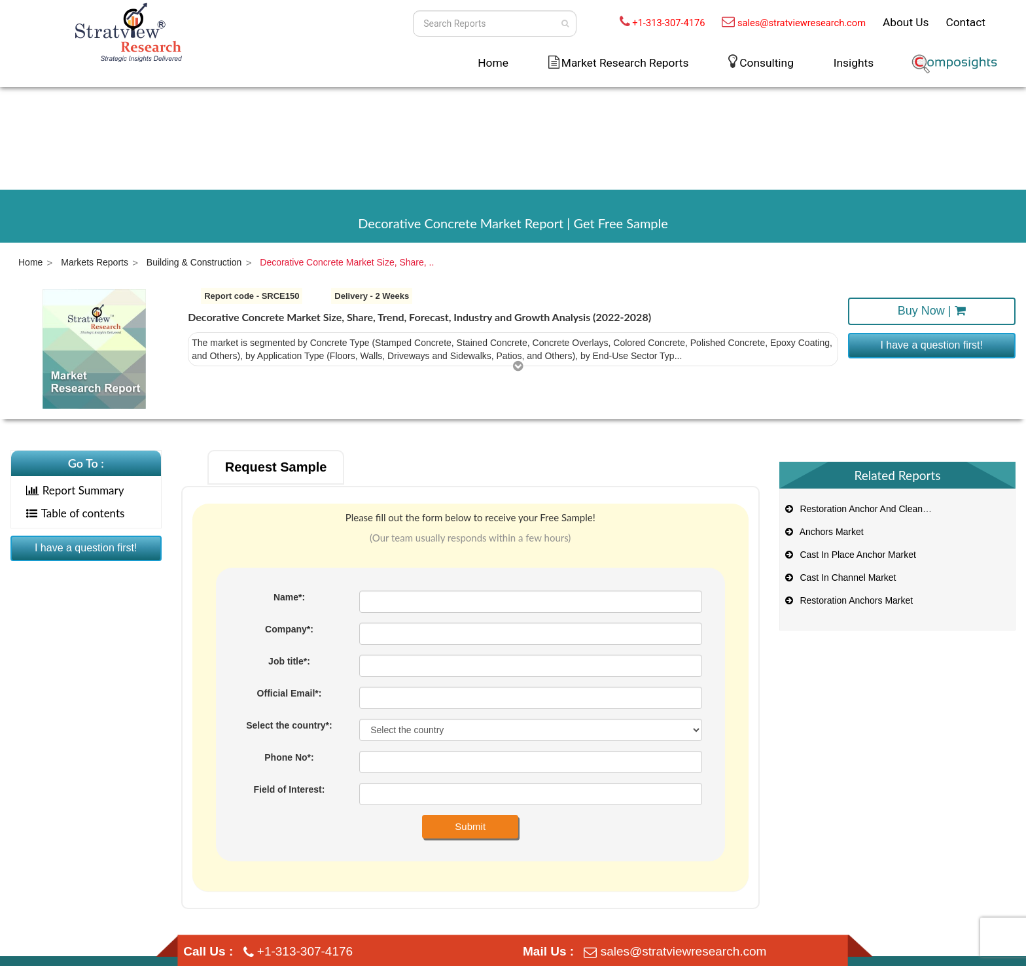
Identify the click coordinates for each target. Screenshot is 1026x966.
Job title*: (289, 661)
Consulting (766, 62)
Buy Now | (932, 310)
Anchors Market (823, 531)
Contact (965, 22)
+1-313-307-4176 (668, 23)
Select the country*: (289, 725)
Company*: (289, 629)
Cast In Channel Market (839, 577)
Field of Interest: (289, 789)
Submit (470, 826)
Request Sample (276, 467)
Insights (854, 62)
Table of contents (75, 513)
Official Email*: (289, 693)
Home (493, 62)
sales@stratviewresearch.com (801, 23)
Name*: (289, 597)
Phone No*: (288, 757)
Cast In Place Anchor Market (849, 554)
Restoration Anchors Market (848, 600)
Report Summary (75, 490)
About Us (906, 22)
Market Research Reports (625, 62)
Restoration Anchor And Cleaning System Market (891, 509)
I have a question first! (931, 345)
